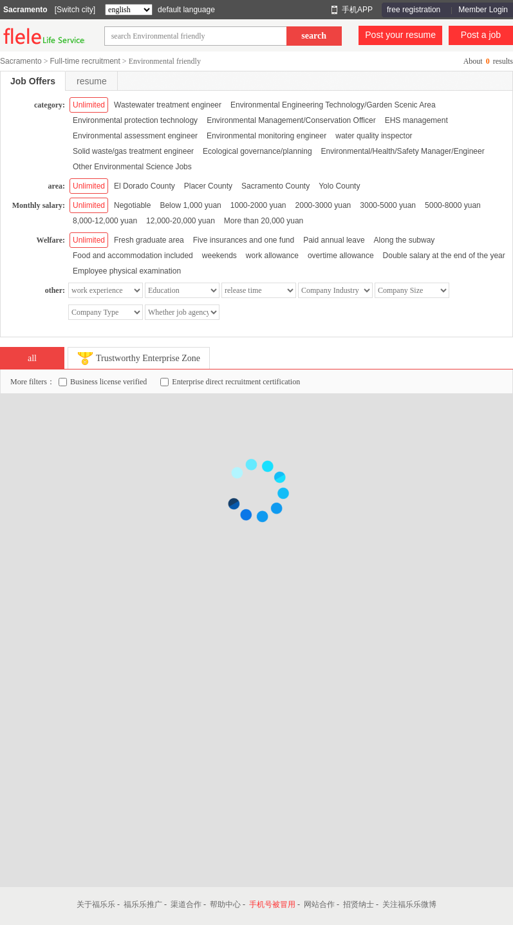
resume (92, 81)
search (313, 36)
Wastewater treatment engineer (167, 104)
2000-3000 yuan (323, 205)
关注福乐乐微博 (409, 904)
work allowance (272, 255)
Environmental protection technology (135, 120)
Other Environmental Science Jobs (132, 166)
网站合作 (319, 904)
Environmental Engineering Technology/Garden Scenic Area (333, 104)
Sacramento (25, 9)
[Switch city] (75, 9)
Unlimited (89, 104)
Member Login (483, 9)
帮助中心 (225, 904)
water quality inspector (373, 135)
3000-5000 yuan (388, 205)
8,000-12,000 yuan (105, 220)
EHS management (416, 120)
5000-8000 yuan (453, 205)
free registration (413, 9)
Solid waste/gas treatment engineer (133, 151)
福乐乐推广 (143, 904)
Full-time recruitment (85, 61)
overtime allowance (341, 255)
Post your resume (400, 35)
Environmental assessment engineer (135, 135)
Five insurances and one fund (243, 240)
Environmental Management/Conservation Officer (291, 120)
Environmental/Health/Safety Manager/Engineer (403, 151)
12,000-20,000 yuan (180, 220)
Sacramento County (275, 186)
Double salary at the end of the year (444, 255)
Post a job (481, 35)
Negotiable (132, 205)
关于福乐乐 (96, 904)
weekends (219, 255)
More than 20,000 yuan (263, 220)
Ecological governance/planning (257, 151)
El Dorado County (144, 186)
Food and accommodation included (133, 255)
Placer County (208, 186)
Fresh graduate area (149, 240)
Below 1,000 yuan (190, 205)
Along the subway (404, 240)
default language (186, 9)
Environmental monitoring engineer (266, 135)
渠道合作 (186, 904)
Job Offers (32, 81)
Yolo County (339, 186)
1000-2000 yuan (258, 205)
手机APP (357, 9)
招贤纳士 (358, 904)
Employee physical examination (127, 271)
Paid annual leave (333, 240)
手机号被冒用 (272, 904)
